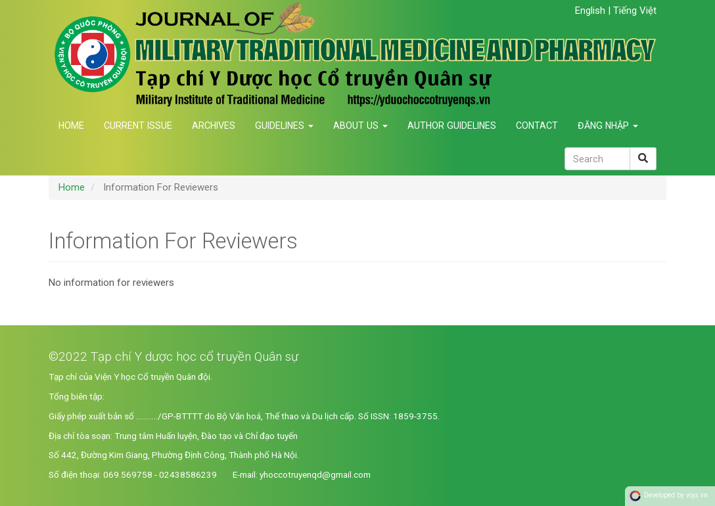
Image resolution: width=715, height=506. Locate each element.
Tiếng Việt (635, 10)
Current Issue (138, 125)
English (591, 10)
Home (71, 125)
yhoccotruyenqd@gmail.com (315, 474)
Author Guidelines (451, 125)
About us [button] (360, 125)
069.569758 (127, 474)
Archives (213, 125)
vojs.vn (697, 495)
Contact (537, 125)
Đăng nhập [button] (608, 125)
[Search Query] (597, 158)
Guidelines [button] (284, 125)
